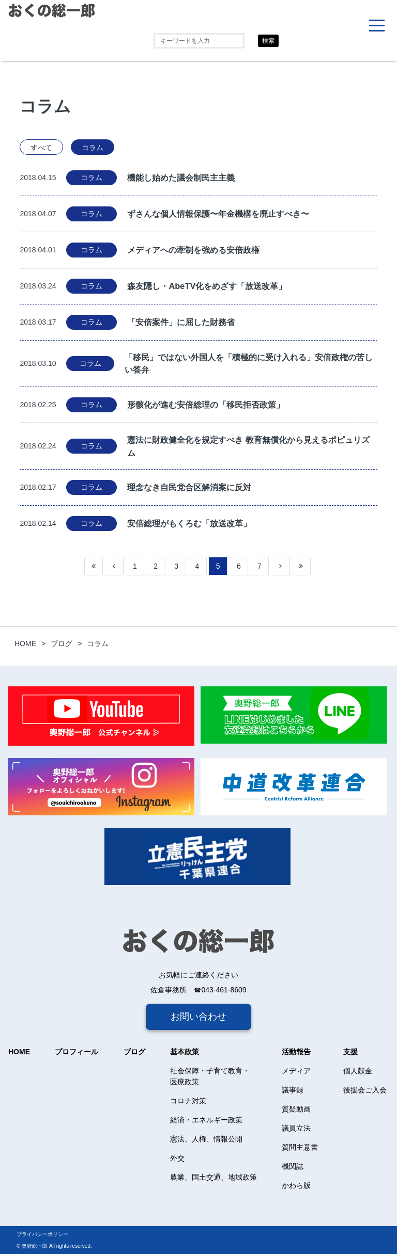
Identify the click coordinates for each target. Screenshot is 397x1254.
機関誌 (292, 1166)
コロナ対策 (188, 1101)
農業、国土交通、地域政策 (213, 1177)
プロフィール (76, 1052)
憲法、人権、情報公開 (206, 1139)
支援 (350, 1052)
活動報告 (296, 1052)
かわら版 (296, 1185)
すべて (41, 147)
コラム (92, 147)
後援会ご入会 (365, 1090)
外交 (177, 1158)
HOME (19, 1052)
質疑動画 (296, 1109)
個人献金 (357, 1071)
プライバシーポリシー (42, 1234)
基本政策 (184, 1052)
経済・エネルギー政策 (206, 1120)
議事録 (292, 1090)
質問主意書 (300, 1147)
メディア (296, 1071)
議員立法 (296, 1128)
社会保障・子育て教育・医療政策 (210, 1076)
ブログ (134, 1052)
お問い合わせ (198, 1016)
